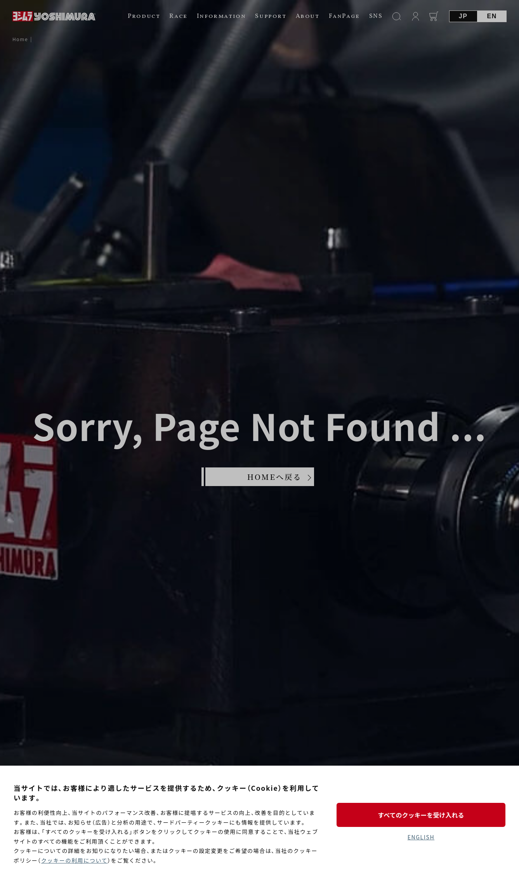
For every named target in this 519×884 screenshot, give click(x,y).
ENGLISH (421, 837)
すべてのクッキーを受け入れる (421, 815)
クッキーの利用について (74, 860)
